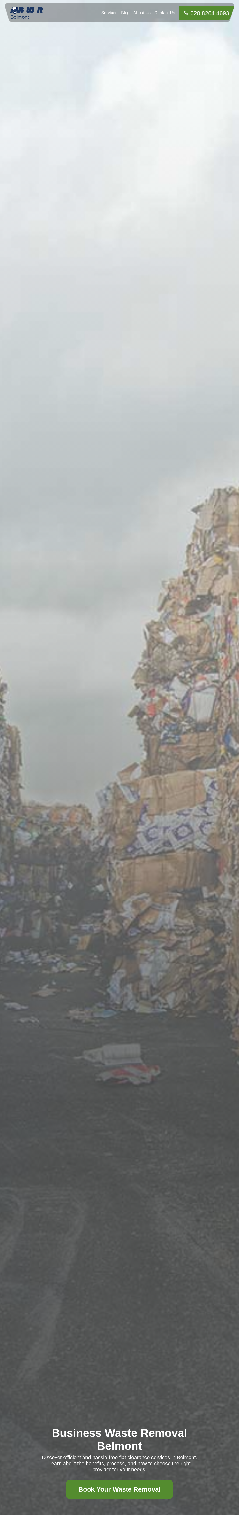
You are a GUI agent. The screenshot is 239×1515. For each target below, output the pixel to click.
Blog (125, 12)
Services (109, 12)
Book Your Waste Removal (119, 1489)
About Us (142, 12)
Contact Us (164, 12)
